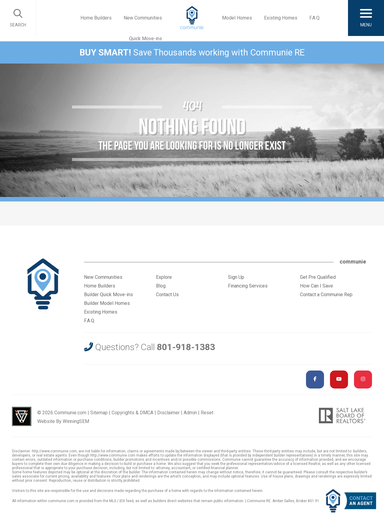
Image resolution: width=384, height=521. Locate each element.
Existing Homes (280, 18)
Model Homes (237, 18)
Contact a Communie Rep (326, 294)
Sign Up (236, 277)
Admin (190, 412)
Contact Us (167, 294)
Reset (207, 412)
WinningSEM (76, 421)
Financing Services (248, 286)
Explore (164, 277)
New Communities (143, 18)
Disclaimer (168, 412)
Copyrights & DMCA (132, 412)
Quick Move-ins (145, 38)
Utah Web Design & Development (21, 416)
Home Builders (96, 18)
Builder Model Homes (107, 303)
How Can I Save (316, 286)
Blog (161, 286)
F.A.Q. (314, 18)
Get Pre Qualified (318, 277)
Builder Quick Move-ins (108, 294)
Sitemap (99, 412)
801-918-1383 (186, 347)
